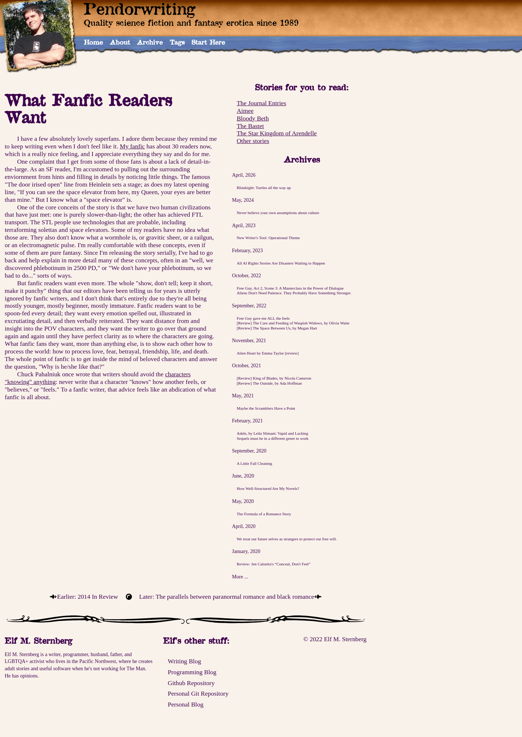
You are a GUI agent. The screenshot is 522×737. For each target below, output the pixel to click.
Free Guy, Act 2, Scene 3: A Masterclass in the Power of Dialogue (290, 288)
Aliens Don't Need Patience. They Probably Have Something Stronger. (294, 293)
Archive (150, 42)
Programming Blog (192, 672)
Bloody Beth (253, 118)
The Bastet (250, 126)
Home (93, 42)
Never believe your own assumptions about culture (278, 212)
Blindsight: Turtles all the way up (264, 187)
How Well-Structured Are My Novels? (268, 488)
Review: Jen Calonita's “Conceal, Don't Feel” (274, 564)
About (120, 42)
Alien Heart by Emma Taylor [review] (268, 353)
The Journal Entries (261, 103)
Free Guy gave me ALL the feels (263, 318)
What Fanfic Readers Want (88, 108)
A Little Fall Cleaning (254, 463)
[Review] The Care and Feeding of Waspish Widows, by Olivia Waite (293, 323)
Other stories (253, 140)
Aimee (245, 110)
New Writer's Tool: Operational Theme (268, 238)
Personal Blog (185, 704)
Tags (177, 42)
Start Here (208, 42)
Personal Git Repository (198, 693)
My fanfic (132, 146)
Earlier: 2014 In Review (87, 596)
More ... (240, 577)
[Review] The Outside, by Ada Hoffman (269, 383)
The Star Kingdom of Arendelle (277, 133)
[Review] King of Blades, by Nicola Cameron (274, 378)
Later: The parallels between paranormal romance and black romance (226, 596)
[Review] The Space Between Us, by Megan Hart (277, 328)
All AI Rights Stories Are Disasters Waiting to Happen (281, 263)
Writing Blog (184, 661)
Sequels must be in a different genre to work (272, 438)
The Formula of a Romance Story (264, 514)
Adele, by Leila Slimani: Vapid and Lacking (272, 433)
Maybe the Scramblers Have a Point (266, 408)
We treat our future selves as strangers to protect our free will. (287, 539)
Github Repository (191, 683)
